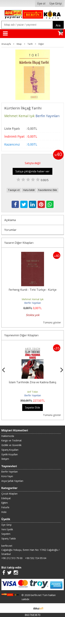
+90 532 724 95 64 (35, 558)
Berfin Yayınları (32, 302)
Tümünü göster (52, 322)
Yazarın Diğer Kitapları (18, 243)
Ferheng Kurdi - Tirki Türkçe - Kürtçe (33, 290)
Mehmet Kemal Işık (33, 299)
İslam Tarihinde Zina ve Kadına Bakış (32, 382)
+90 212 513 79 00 (11, 558)
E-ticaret (26, 608)
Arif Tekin (32, 391)
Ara (58, 25)
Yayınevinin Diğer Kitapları (21, 335)
